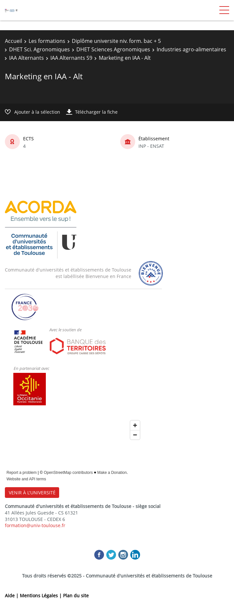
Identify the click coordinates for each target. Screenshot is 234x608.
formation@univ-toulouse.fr (35, 525)
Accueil (13, 40)
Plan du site (76, 595)
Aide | (12, 595)
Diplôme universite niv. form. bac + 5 (116, 40)
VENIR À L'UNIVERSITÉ (32, 492)
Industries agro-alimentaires (191, 49)
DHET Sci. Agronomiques (39, 49)
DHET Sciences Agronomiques (113, 49)
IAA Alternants (26, 57)
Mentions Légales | (41, 595)
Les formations (47, 40)
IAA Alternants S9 (71, 57)
